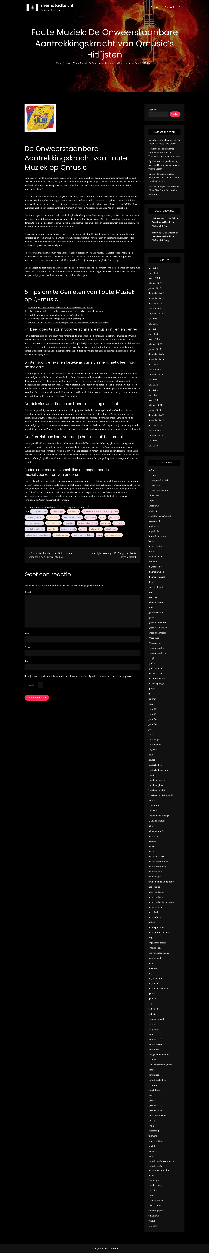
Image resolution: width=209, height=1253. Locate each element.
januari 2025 (154, 349)
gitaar (151, 617)
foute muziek (53, 517)
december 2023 (156, 415)
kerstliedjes (154, 739)
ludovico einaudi (156, 820)
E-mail (29, 647)
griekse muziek (156, 668)
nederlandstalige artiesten (161, 902)
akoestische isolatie (158, 490)
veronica (152, 1190)
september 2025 (156, 308)
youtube (152, 1220)
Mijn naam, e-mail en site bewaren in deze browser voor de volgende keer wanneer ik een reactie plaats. (79, 676)
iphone (152, 688)
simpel (151, 1069)
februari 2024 (155, 405)
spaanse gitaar (155, 1110)
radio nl (152, 1013)
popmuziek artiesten (158, 988)
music (151, 846)
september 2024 (156, 369)
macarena (105, 523)
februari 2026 (155, 283)
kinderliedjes (155, 764)
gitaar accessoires (157, 622)
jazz (150, 729)
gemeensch (91, 517)
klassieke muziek (156, 790)
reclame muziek (156, 1019)
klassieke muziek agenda (160, 795)
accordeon (153, 475)
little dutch (154, 805)
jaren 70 (152, 714)
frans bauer (154, 597)
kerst (151, 734)
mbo (150, 825)
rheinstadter (34, 507)
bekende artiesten (157, 536)
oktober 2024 (155, 364)
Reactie (29, 592)
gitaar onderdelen (157, 632)
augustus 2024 (155, 374)
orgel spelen (154, 947)
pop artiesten (155, 978)
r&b (150, 1003)
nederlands (154, 886)
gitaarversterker (156, 648)
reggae (151, 1024)
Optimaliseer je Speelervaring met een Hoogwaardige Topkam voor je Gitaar (164, 165)
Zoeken (152, 109)
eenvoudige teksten (34, 517)
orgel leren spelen (157, 942)
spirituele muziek (157, 1115)
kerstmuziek (154, 744)
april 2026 (153, 273)
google (151, 658)
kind (150, 754)
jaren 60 (152, 709)
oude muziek (154, 958)
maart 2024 (154, 400)
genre (102, 517)
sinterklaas (153, 1074)
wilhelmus (153, 1215)
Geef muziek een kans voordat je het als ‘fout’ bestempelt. (56, 318)
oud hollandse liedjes (158, 952)
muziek (152, 851)
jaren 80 (152, 719)
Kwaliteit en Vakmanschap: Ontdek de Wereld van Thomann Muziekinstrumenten (164, 152)
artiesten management (159, 516)
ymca (99, 535)
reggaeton (153, 1029)
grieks (151, 663)
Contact (169, 7)
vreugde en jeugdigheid (83, 535)
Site (26, 661)
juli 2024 (152, 379)
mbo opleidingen (156, 831)
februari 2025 (155, 344)
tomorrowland (155, 1140)
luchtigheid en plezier (87, 523)
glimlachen (114, 517)
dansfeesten (73, 511)
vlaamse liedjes (155, 1200)
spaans (151, 1100)
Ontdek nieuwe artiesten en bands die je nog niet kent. (55, 315)
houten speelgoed (157, 683)
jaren (151, 704)
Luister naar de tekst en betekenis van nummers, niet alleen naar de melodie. (66, 311)
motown (152, 841)
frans (150, 592)
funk (150, 607)
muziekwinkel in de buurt (161, 881)
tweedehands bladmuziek (161, 1161)
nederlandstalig (156, 892)
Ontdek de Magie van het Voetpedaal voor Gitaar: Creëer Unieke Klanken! (163, 177)
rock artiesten (155, 1044)
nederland (52, 529)
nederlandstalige (156, 897)
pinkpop (152, 968)
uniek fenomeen (61, 535)
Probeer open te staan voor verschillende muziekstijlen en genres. (60, 307)
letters (151, 800)
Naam (28, 633)
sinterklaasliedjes (157, 1080)
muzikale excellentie (35, 529)
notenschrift (154, 917)
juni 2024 (153, 384)
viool (150, 1195)
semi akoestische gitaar (160, 1064)
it (149, 693)
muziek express (156, 856)
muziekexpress (155, 876)
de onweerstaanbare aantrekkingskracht (100, 511)
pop (150, 973)
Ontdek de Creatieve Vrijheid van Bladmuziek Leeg (165, 222)
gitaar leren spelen (157, 627)
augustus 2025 (155, 313)
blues (151, 541)
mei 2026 (153, 267)
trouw (151, 1156)
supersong (153, 1130)
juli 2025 (152, 318)
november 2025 (156, 298)
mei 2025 (153, 328)
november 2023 (156, 420)
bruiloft (152, 551)
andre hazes (154, 495)
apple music (154, 505)
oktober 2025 (155, 303)
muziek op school (157, 866)
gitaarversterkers (157, 653)
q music (82, 507)
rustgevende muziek (158, 1054)
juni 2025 (153, 323)
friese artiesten (156, 602)
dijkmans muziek (156, 576)
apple (151, 500)
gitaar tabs (153, 637)
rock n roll (153, 1049)
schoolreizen (110, 529)
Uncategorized (155, 1180)
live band (152, 810)
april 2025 (153, 334)
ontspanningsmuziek (158, 932)
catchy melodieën (39, 511)
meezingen (119, 523)
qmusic (83, 529)
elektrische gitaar (157, 587)
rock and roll (154, 1039)
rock (150, 1034)
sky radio (152, 1085)
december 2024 (156, 354)
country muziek (156, 556)
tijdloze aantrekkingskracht (38, 535)
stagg (151, 1125)
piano (151, 963)
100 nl (151, 470)
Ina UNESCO (158, 232)
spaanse (152, 1105)
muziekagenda (155, 871)
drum (151, 582)
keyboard (153, 749)
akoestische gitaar (157, 485)
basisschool (154, 521)
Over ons (155, 7)
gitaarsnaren (154, 643)
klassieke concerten (158, 780)
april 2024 (153, 395)
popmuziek (154, 983)
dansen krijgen (57, 511)
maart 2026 (154, 278)
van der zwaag (155, 1185)
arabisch (152, 510)
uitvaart (152, 1175)
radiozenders (95, 529)
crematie (152, 561)
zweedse (152, 1226)
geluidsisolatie (155, 612)
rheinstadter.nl (57, 5)
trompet (152, 1151)
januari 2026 (154, 288)
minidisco (153, 836)
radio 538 (153, 1008)
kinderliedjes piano (158, 770)
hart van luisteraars (34, 523)
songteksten (154, 1090)
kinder (151, 759)
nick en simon (155, 907)
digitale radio (155, 566)
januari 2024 (154, 410)
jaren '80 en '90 (53, 523)
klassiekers (69, 523)
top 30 (151, 1146)
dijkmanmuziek (156, 571)
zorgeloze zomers (113, 535)
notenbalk (153, 912)
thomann (152, 1135)
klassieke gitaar (156, 785)
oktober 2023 (155, 425)
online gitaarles (156, 927)
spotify (151, 1120)
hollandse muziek (157, 678)
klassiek (152, 775)
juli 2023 (152, 440)
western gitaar (155, 1210)
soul (150, 1095)
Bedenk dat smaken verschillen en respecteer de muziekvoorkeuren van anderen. (68, 322)
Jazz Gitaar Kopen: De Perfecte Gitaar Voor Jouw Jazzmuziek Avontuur (163, 190)
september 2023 (156, 430)
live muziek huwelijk (158, 815)
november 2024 (156, 359)
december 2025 (156, 293)
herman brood (155, 673)
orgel (151, 937)
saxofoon (152, 1059)
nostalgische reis (68, 529)
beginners (153, 526)
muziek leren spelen (158, 861)
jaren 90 (152, 724)
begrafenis (153, 531)
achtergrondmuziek (158, 480)
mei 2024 (153, 389)
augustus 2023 (155, 435)
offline (151, 922)
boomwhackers (156, 546)
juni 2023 (153, 445)
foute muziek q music (72, 517)
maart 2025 (154, 339)
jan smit (152, 698)
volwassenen (154, 1205)
